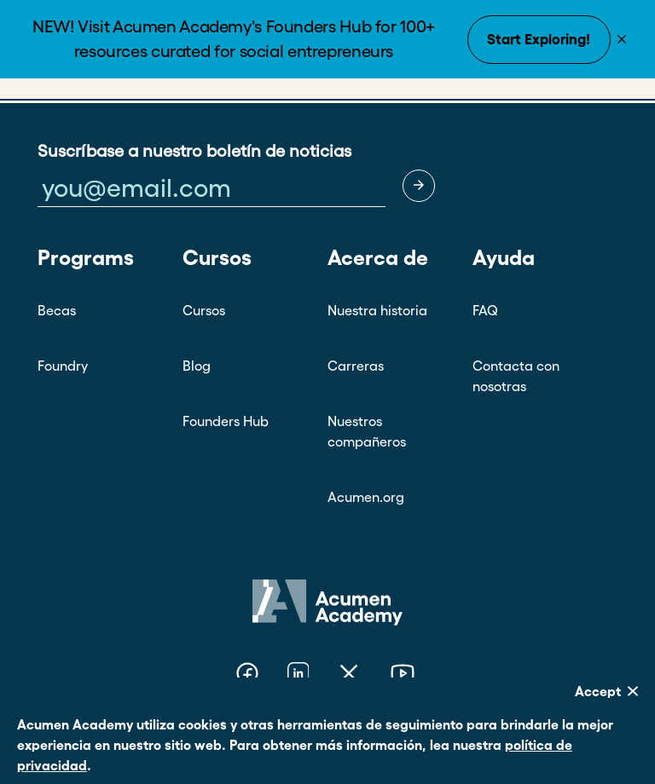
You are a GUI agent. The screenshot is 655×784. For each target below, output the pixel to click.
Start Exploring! (538, 39)
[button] (419, 186)
